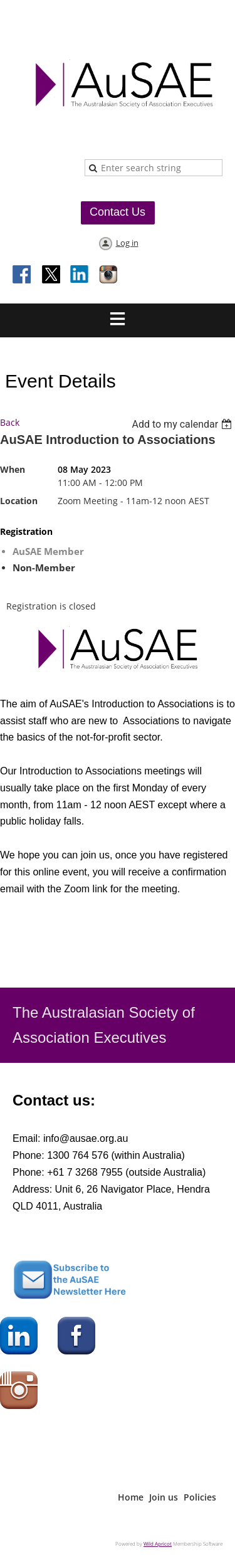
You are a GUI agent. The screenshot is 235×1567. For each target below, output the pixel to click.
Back (9, 422)
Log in (127, 242)
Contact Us (117, 212)
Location (19, 501)
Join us (163, 1497)
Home (131, 1497)
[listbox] (183, 424)
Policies (200, 1497)
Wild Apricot (158, 1543)
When (12, 469)
